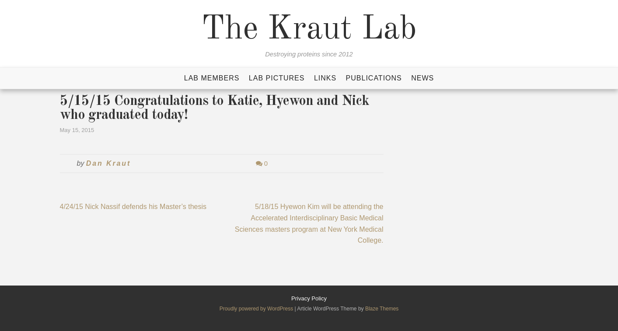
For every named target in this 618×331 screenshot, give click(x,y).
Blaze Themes (381, 309)
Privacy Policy (309, 298)
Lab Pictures (277, 78)
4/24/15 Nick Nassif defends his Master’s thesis (133, 206)
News (422, 78)
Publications (374, 78)
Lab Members (212, 78)
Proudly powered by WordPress (257, 309)
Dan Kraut (108, 163)
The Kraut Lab (309, 29)
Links (325, 78)
